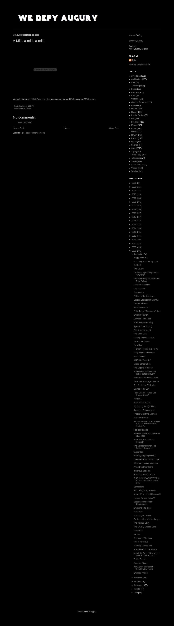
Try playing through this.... (145, 406)
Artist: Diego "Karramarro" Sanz (147, 311)
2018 (134, 213)
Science (134, 145)
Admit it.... (138, 399)
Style (133, 151)
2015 (134, 225)
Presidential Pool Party (143, 322)
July (136, 593)
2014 (134, 228)
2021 (134, 202)
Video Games (137, 165)
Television (135, 158)
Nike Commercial (141, 307)
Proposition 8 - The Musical (145, 549)
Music (22, 109)
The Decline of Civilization (145, 385)
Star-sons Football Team (144, 474)
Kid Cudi (137, 265)
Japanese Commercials (144, 410)
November (139, 577)
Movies (134, 125)
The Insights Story (141, 523)
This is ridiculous (141, 542)
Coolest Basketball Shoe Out (146, 300)
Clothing (134, 99)
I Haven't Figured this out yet (146, 349)
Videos (28, 109)
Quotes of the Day (141, 389)
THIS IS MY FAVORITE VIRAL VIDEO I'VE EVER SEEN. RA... (147, 480)
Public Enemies (140, 559)
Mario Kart (138, 530)
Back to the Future (142, 341)
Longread (135, 122)
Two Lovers (139, 269)
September (139, 585)
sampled (46, 99)
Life (132, 119)
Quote (134, 141)
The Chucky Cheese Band (145, 527)
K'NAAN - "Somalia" (142, 360)
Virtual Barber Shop (142, 364)
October (138, 581)
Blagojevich (139, 292)
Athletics (135, 86)
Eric (134, 60)
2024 (134, 190)
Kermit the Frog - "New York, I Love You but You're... (146, 554)
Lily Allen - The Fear (142, 319)
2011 (134, 239)
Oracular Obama (141, 563)
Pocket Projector (141, 430)
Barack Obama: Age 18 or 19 (146, 381)
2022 (134, 198)
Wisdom (134, 171)
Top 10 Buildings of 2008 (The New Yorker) (146, 280)
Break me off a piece (142, 508)
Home (66, 128)
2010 (134, 243)
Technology (136, 155)
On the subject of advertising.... (147, 519)
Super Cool (138, 452)
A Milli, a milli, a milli (142, 330)
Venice (137, 534)
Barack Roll (139, 487)
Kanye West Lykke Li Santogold (147, 494)
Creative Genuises (139, 102)
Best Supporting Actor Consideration (143, 503)
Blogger (92, 612)
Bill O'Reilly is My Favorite (145, 490)
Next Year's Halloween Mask (146, 378)
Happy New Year (141, 257)
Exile (72, 99)
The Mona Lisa (140, 334)
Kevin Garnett (139, 356)
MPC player (89, 99)
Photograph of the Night (144, 338)
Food (133, 105)
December (139, 254)
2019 (134, 209)
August (137, 589)
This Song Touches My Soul (146, 261)
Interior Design (137, 115)
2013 (134, 232)
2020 (134, 206)
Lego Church (139, 289)
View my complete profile (139, 64)
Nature (134, 132)
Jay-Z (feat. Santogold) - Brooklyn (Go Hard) (144, 568)
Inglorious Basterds (142, 471)
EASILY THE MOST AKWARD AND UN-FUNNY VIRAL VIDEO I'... (147, 423)
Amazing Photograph (143, 546)
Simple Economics (142, 285)
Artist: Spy (138, 512)
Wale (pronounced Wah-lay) (146, 463)
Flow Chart (138, 345)
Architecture (136, 79)
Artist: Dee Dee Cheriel (144, 467)
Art (132, 82)
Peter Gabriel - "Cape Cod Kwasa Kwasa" (145, 394)
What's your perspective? (144, 456)
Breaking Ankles (141, 573)
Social (134, 148)
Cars (133, 95)
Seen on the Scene (142, 403)
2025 (134, 187)
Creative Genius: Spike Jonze (146, 459)
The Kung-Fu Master (142, 515)
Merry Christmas (141, 304)
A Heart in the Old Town (144, 296)
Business (135, 92)
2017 (134, 217)
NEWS (134, 135)
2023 (134, 194)
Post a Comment (24, 123)
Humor (134, 112)
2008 (134, 251)
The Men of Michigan (143, 538)
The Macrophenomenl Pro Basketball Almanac (145, 447)
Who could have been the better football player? (145, 372)
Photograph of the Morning (145, 414)
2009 (134, 247)
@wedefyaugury (136, 41)
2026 (134, 183)
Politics (134, 138)
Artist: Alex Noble (141, 418)
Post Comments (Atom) (35, 133)
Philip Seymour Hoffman (144, 353)
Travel (134, 161)
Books (134, 89)
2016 (134, 221)
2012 (134, 236)
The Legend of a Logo (143, 368)
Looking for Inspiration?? (144, 498)
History (134, 109)
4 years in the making (143, 326)
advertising (136, 76)
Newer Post (19, 128)
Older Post (113, 128)
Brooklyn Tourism (141, 315)
